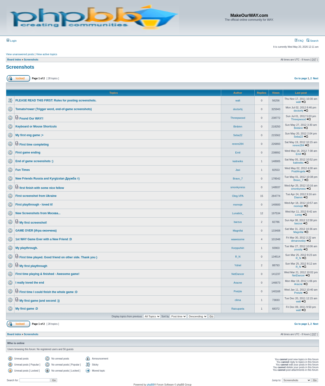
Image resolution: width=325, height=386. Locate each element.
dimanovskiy (298, 240)
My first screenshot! (33, 222)
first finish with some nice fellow (42, 188)
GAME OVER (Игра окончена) (36, 230)
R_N (237, 256)
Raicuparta (237, 308)
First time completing (34, 144)
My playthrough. (26, 248)
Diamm (298, 197)
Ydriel (237, 265)
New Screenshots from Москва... (37, 213)
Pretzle (238, 291)
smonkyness (237, 187)
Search (312, 40)
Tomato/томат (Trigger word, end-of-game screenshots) (53, 109)
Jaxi (237, 169)
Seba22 (237, 135)
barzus (238, 221)
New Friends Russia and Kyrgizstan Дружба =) (47, 178)
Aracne (238, 282)
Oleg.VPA (238, 195)
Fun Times (22, 170)
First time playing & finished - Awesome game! (47, 274)
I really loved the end (29, 282)
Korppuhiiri (238, 247)
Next (315, 78)
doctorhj (237, 109)
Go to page (300, 78)
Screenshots (31, 59)
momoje (237, 204)
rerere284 (238, 143)
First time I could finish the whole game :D (49, 292)
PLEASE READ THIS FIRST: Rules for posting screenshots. (55, 100)
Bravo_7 (238, 178)
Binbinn (237, 126)
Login (12, 40)
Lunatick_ (237, 213)
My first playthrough (33, 266)
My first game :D (26, 308)
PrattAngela (298, 171)
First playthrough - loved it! (34, 204)
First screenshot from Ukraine (36, 196)
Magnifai (238, 230)
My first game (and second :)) (40, 300)
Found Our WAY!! (31, 118)
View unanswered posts (20, 54)
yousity (298, 249)
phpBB (150, 384)
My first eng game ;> (29, 135)
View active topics (46, 54)
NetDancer (238, 274)
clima (238, 300)
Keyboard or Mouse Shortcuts (36, 126)
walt (237, 100)
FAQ (299, 40)
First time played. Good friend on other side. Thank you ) (58, 257)
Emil (237, 152)
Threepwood (237, 117)
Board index (14, 59)
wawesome (237, 239)
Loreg (298, 214)
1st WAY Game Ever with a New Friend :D (43, 239)
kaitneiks (238, 161)
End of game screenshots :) (34, 161)
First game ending (27, 152)
